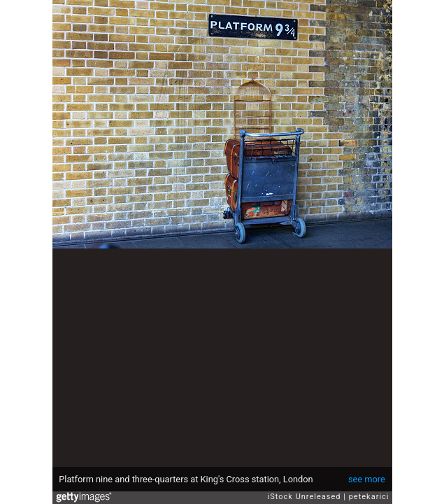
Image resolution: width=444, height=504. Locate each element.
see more (366, 479)
